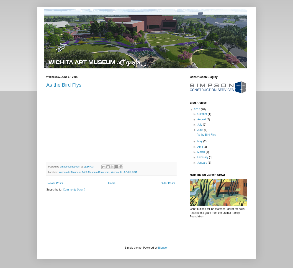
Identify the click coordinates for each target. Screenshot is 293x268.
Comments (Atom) (74, 189)
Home (112, 183)
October (202, 114)
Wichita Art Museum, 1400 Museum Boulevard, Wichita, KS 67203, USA (98, 172)
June (200, 129)
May (200, 141)
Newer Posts (55, 183)
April (200, 146)
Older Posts (168, 183)
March (201, 152)
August (202, 119)
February (203, 157)
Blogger (162, 247)
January (202, 162)
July (200, 124)
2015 (197, 109)
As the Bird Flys (63, 85)
